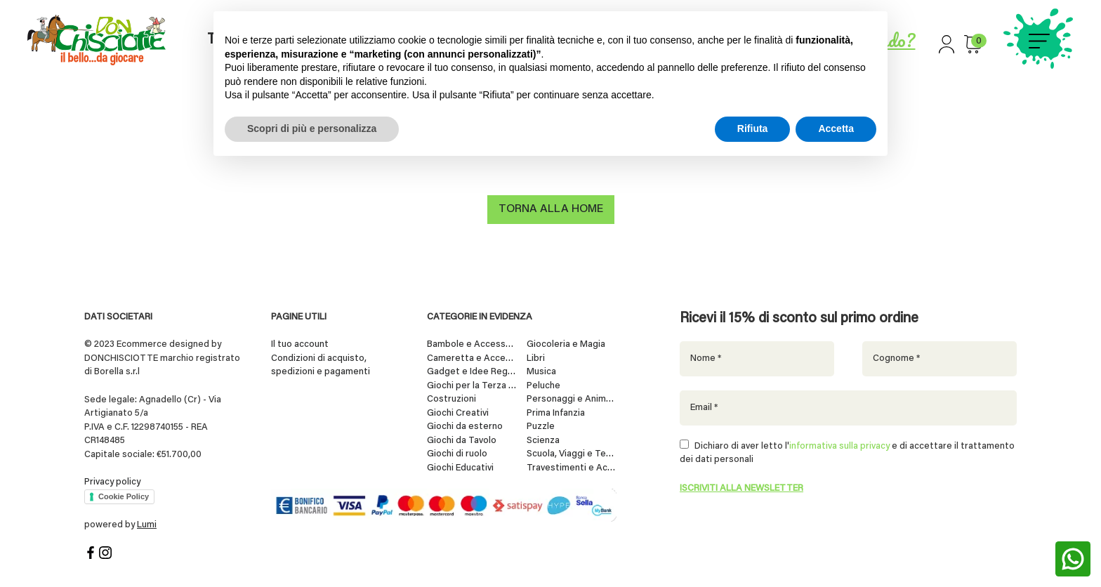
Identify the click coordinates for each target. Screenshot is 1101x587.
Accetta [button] (836, 128)
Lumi (147, 524)
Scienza (543, 439)
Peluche (543, 385)
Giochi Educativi (460, 467)
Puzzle (541, 425)
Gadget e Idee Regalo (472, 371)
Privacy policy (112, 481)
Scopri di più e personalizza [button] (311, 128)
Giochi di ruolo (457, 453)
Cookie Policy (123, 496)
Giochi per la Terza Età (472, 385)
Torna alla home (551, 210)
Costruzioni (451, 398)
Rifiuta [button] (752, 128)
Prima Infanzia (556, 412)
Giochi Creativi (458, 412)
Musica (541, 371)
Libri (536, 357)
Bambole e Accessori (472, 343)
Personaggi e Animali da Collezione (572, 398)
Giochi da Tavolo (461, 439)
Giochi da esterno (465, 425)
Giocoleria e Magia (566, 343)
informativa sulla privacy (839, 445)
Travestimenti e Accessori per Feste (572, 467)
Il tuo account (300, 343)
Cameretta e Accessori (472, 357)
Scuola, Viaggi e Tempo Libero (572, 453)
